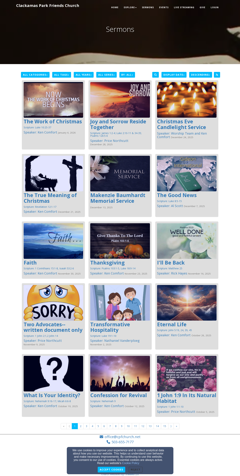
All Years (84, 74)
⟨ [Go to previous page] (69, 426)
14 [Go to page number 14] (157, 426)
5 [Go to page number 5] (98, 426)
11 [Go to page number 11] (135, 426)
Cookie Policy (130, 463)
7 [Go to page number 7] (110, 426)
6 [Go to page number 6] (104, 426)
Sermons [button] (148, 7)
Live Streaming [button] (184, 7)
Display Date (174, 74)
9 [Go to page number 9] (121, 426)
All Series (106, 74)
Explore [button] (130, 7)
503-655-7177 (123, 442)
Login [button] (215, 7)
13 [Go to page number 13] (150, 426)
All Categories (35, 74)
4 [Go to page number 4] (92, 426)
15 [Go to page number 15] (164, 426)
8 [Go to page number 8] (116, 426)
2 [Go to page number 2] (80, 426)
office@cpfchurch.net (123, 436)
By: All (127, 74)
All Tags (61, 74)
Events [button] (164, 7)
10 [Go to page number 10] (128, 426)
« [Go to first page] (63, 426)
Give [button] (202, 7)
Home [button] (114, 7)
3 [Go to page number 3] (86, 426)
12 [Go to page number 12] (142, 426)
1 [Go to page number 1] (74, 426)
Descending (200, 74)
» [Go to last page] (176, 426)
